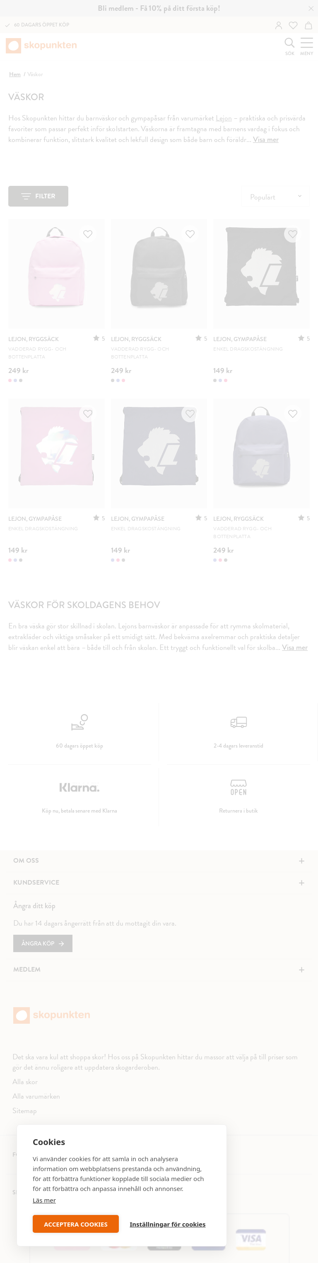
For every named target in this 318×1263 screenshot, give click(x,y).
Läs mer (44, 1200)
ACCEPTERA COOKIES (75, 1224)
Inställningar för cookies (167, 1224)
